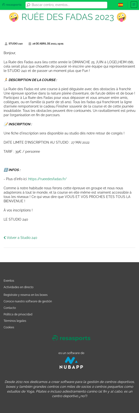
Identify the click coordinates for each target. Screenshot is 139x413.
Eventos (9, 280)
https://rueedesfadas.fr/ (47, 179)
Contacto (10, 308)
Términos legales (15, 321)
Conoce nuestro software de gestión (28, 301)
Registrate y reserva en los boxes (26, 295)
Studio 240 (14, 43)
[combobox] (68, 5)
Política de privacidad (18, 314)
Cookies (9, 327)
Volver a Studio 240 (20, 238)
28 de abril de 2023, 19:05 (46, 43)
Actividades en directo (18, 287)
